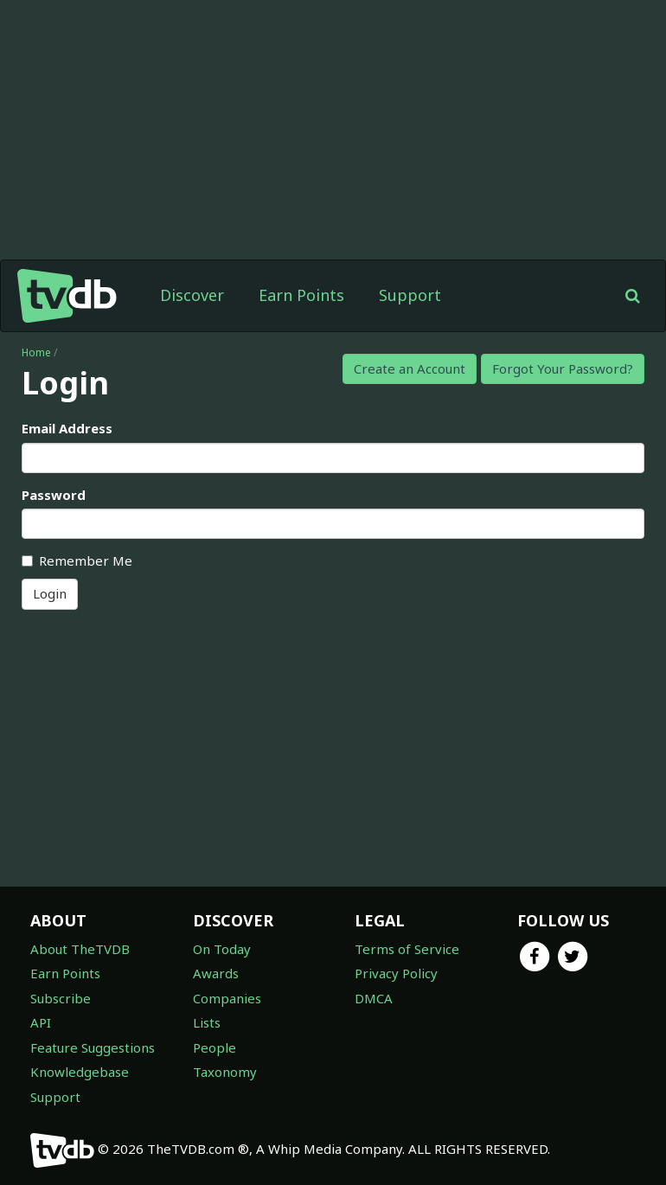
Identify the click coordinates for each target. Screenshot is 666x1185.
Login (50, 593)
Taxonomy (225, 1071)
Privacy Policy (396, 973)
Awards (216, 973)
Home (36, 352)
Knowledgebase (79, 1071)
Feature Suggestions (92, 1047)
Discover (192, 295)
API (40, 1022)
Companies (227, 998)
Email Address (67, 428)
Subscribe (60, 998)
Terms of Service (407, 949)
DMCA (374, 998)
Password (54, 494)
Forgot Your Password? (562, 368)
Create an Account (409, 368)
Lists (207, 1022)
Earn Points (301, 295)
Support (410, 295)
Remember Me (77, 560)
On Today (222, 949)
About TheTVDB (80, 949)
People (214, 1047)
